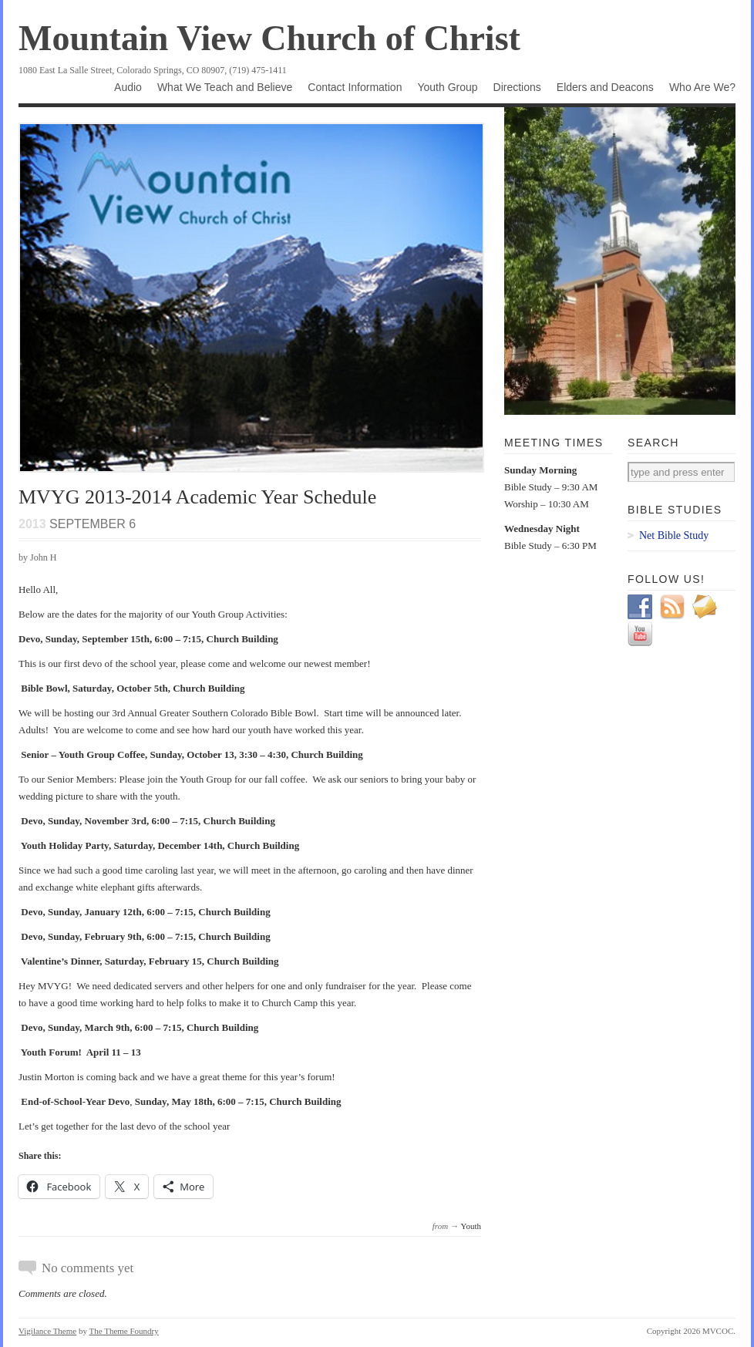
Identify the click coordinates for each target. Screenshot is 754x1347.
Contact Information (355, 87)
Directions (517, 87)
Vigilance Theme (47, 1330)
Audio (128, 87)
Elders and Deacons (605, 87)
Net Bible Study (674, 535)
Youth (471, 1226)
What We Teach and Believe (224, 87)
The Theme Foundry (124, 1330)
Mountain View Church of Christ (269, 38)
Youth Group (447, 87)
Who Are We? (702, 87)
